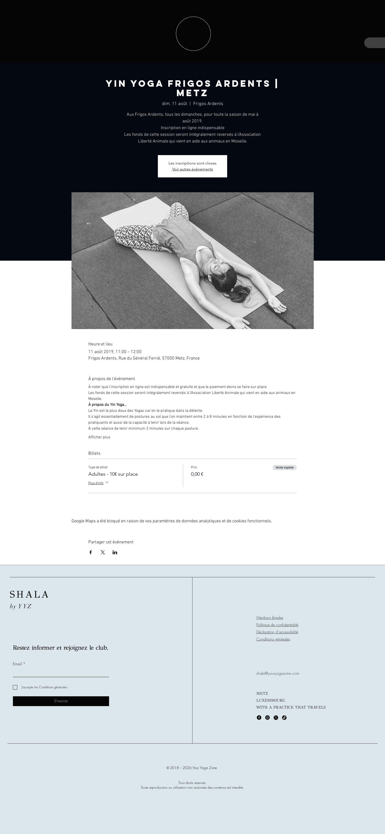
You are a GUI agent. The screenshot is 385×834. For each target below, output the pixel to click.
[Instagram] (267, 717)
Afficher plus (99, 437)
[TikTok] (284, 717)
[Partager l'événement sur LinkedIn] (115, 552)
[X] (276, 717)
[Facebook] (259, 717)
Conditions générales (273, 639)
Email (17, 664)
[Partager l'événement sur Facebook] (90, 552)
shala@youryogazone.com (277, 673)
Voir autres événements (192, 169)
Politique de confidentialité (277, 624)
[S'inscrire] (61, 701)
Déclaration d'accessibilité (277, 632)
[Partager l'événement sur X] (102, 552)
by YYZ (21, 606)
